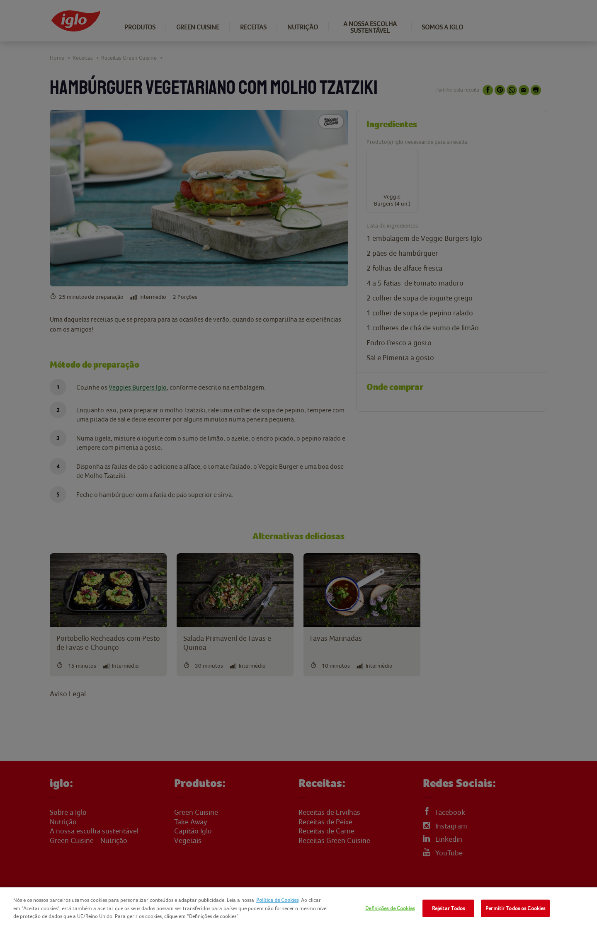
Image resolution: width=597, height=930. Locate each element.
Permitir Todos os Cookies (515, 908)
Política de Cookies (277, 900)
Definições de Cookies (390, 908)
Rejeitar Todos (448, 908)
